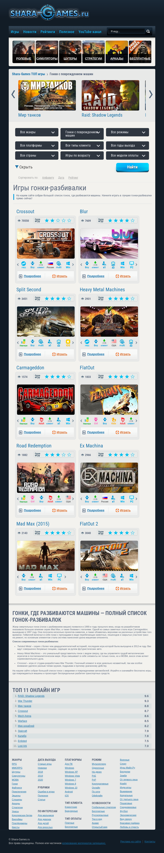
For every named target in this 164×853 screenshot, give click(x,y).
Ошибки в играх (46, 791)
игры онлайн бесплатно (48, 12)
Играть (62, 276)
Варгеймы (17, 819)
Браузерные (71, 811)
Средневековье (128, 807)
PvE (94, 776)
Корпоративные (100, 783)
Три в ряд (97, 819)
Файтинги (17, 787)
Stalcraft (22, 731)
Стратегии (17, 807)
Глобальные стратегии (104, 807)
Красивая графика (129, 823)
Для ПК (69, 764)
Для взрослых (45, 827)
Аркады (16, 803)
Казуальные (126, 795)
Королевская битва (22, 815)
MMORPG (17, 768)
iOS (67, 795)
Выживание (126, 791)
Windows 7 (70, 779)
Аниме (95, 823)
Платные (69, 823)
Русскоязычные (100, 815)
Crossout (25, 211)
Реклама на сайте (130, 841)
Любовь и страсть (129, 827)
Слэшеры (17, 799)
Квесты (16, 827)
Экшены (16, 795)
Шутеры (16, 772)
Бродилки (125, 771)
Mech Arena (24, 716)
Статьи (41, 799)
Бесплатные (71, 827)
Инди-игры (125, 787)
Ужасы (15, 811)
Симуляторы (18, 776)
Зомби (123, 775)
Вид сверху (126, 819)
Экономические (128, 815)
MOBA (15, 779)
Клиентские (71, 807)
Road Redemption (34, 446)
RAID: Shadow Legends (31, 696)
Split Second (28, 290)
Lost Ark (22, 746)
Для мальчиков (46, 815)
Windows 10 (71, 787)
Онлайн (96, 787)
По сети (96, 791)
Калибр (22, 736)
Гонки (15, 783)
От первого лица (129, 779)
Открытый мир (99, 827)
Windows (69, 768)
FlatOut (87, 368)
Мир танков (29, 115)
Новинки (42, 768)
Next (151, 94)
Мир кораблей (26, 726)
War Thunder (25, 701)
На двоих (97, 772)
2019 (40, 776)
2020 (40, 779)
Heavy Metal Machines (102, 290)
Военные (124, 759)
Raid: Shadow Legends (102, 115)
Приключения (19, 791)
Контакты (149, 841)
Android (69, 791)
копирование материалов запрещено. (84, 843)
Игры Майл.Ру (127, 767)
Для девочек (44, 819)
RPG (14, 764)
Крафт (123, 783)
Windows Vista (72, 776)
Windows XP (71, 772)
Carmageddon (30, 368)
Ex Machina (91, 446)
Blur (84, 211)
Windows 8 (70, 783)
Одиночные (98, 768)
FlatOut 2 (89, 524)
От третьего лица (129, 799)
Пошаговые (126, 803)
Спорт (123, 763)
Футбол (124, 811)
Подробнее (32, 276)
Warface (22, 721)
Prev (13, 94)
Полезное (43, 795)
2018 (40, 772)
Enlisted (22, 741)
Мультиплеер (99, 764)
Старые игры (45, 764)
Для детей (43, 823)
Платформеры (19, 823)
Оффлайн (97, 795)
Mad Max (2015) (32, 524)
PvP (94, 779)
